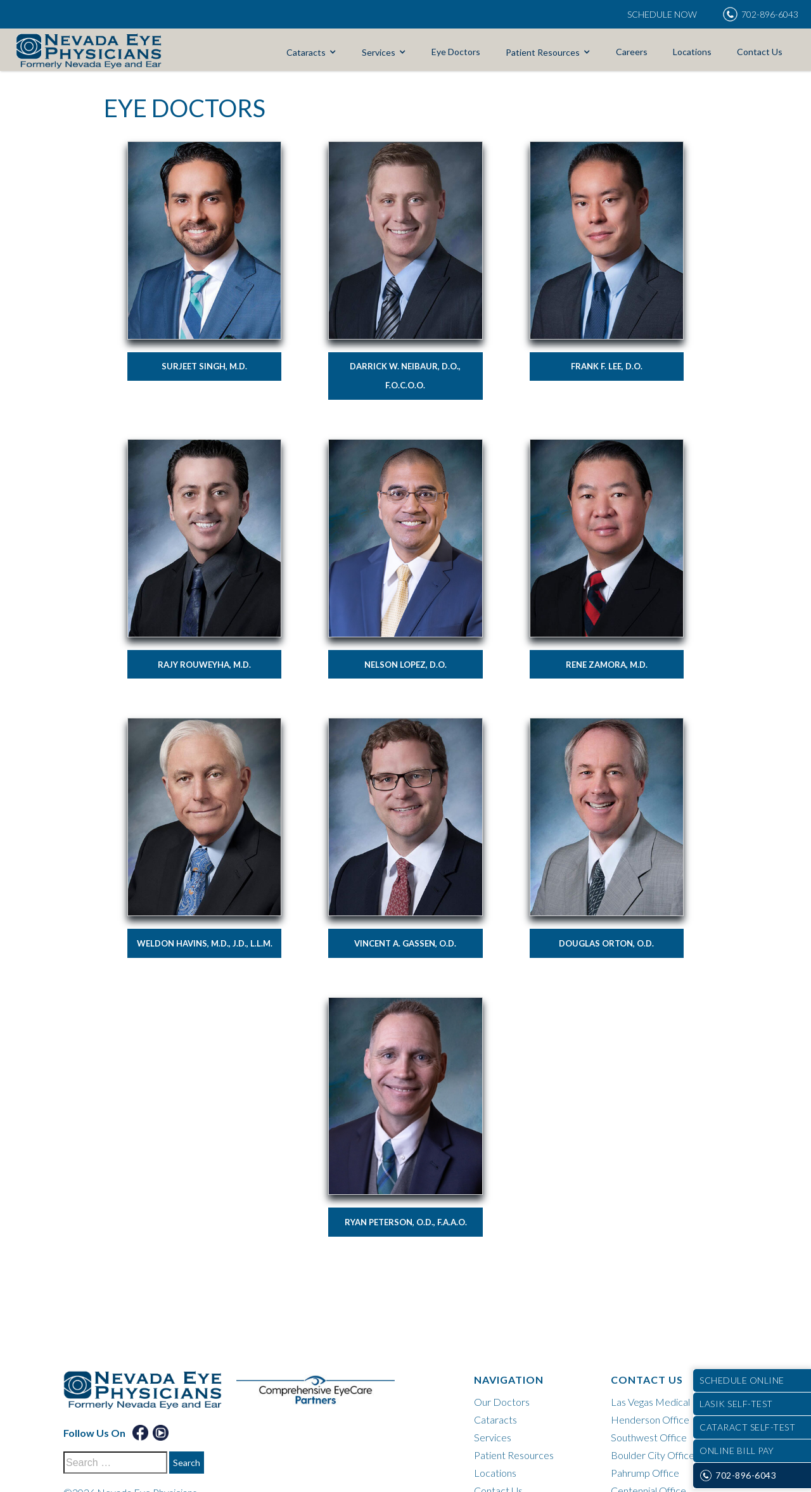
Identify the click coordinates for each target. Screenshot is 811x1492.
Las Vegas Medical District (668, 1402)
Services (378, 52)
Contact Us (759, 51)
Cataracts (306, 52)
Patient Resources (543, 52)
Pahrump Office (645, 1473)
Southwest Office (649, 1437)
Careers (632, 51)
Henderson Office (650, 1419)
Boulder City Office (652, 1455)
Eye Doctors (455, 51)
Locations (692, 51)
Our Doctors (502, 1402)
